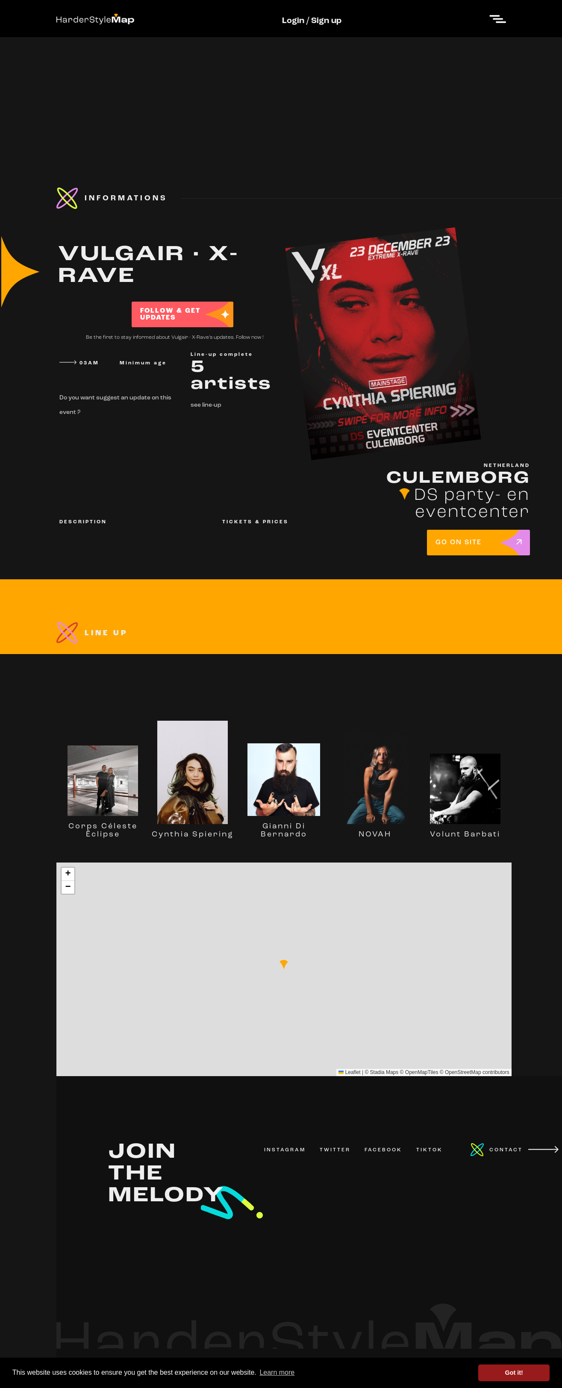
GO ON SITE (458, 542)
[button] (284, 964)
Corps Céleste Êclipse (103, 826)
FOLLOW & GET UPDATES (170, 314)
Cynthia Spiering (193, 830)
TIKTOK (429, 1150)
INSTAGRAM (285, 1150)
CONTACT (506, 1150)
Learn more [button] (276, 1372)
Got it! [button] (514, 1372)
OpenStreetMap (463, 1072)
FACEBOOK (383, 1150)
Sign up (326, 21)
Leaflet (349, 1072)
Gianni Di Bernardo (283, 826)
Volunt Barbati (465, 830)
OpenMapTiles (421, 1072)
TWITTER (335, 1150)
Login (293, 21)
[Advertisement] (281, 97)
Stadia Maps (384, 1072)
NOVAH (375, 830)
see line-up (206, 405)
